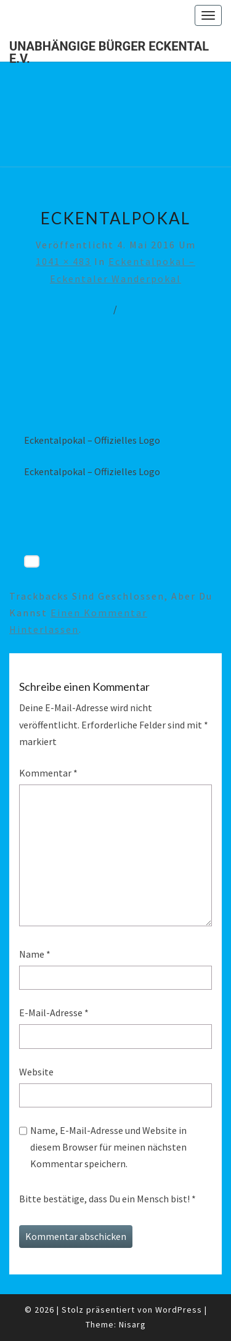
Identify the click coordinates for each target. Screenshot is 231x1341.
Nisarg (132, 1324)
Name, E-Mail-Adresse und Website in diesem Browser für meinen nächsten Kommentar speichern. (108, 1147)
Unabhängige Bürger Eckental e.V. (109, 50)
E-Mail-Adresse (54, 1012)
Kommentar (48, 773)
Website (36, 1072)
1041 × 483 (63, 261)
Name (35, 954)
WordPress (178, 1309)
